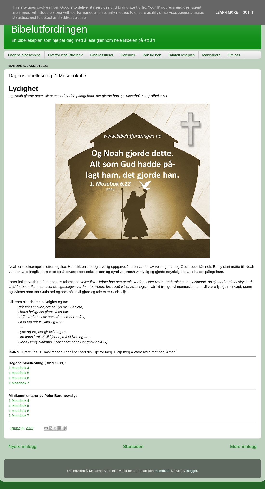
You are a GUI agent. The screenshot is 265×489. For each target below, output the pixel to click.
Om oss (234, 55)
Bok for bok (152, 55)
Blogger (191, 471)
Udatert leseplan (181, 55)
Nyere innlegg (22, 446)
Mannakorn (211, 55)
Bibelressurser (101, 55)
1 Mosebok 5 (19, 373)
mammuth (162, 471)
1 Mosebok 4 (19, 368)
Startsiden (133, 446)
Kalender (128, 55)
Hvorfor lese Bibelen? (65, 55)
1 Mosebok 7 (19, 383)
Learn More (227, 12)
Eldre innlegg (243, 446)
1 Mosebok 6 (19, 378)
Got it (248, 12)
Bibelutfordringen (49, 29)
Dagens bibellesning (24, 55)
